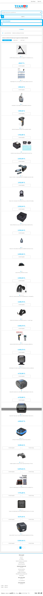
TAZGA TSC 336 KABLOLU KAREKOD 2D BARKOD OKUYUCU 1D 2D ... (21, 248)
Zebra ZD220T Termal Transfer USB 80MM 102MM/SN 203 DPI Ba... (21, 535)
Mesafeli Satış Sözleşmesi (21, 574)
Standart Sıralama (7, 40)
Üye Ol (39, 1)
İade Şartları (21, 570)
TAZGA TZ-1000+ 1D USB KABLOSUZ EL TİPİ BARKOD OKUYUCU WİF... (21, 177)
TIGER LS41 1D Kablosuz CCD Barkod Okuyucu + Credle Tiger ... (21, 320)
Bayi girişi (21, 575)
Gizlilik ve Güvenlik (21, 572)
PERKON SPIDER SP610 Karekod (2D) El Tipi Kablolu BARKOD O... (21, 344)
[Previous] (18, 548)
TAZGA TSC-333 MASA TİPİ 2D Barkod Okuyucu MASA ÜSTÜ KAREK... (21, 201)
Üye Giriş (33, 1)
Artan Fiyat (22, 40)
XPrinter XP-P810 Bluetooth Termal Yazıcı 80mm (21, 439)
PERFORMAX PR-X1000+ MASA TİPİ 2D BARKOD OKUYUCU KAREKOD (21, 368)
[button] (21, 29)
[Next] (24, 548)
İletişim (21, 558)
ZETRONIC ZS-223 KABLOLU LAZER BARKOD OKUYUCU (21, 105)
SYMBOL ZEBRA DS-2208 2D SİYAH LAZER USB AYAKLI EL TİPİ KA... (21, 463)
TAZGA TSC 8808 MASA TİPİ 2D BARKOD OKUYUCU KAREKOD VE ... (21, 487)
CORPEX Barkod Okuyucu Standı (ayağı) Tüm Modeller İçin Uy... (21, 57)
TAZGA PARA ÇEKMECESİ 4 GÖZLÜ (21, 272)
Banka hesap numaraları (21, 561)
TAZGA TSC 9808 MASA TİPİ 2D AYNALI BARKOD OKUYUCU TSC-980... (21, 511)
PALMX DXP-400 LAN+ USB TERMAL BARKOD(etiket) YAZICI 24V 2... (21, 415)
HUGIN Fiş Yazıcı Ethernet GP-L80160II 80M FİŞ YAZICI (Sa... (21, 153)
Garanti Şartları (21, 564)
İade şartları (21, 562)
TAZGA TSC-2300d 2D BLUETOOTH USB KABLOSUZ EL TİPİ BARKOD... (21, 296)
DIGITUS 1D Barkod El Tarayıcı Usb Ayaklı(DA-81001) (21, 129)
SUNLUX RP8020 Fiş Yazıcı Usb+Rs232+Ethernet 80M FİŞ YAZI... (21, 224)
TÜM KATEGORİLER (6, 21)
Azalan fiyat (15, 40)
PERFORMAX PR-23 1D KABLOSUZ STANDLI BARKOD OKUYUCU (21, 81)
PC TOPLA (21, 559)
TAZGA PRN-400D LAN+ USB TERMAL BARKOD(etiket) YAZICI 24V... (21, 392)
